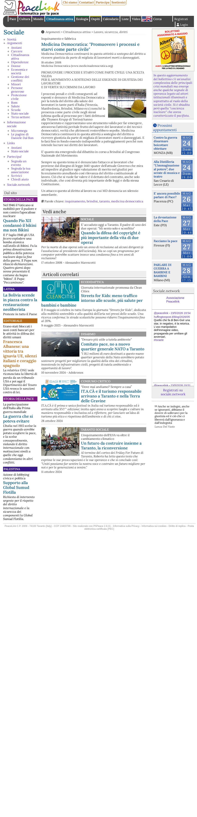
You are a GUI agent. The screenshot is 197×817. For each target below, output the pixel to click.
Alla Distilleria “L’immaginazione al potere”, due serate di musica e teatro (167, 169)
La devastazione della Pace (165, 219)
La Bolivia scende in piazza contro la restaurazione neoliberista (20, 302)
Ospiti (95, 19)
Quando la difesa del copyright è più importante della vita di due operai (110, 237)
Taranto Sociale (95, 429)
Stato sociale (20, 113)
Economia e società (19, 71)
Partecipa (102, 2)
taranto (104, 201)
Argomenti (14, 43)
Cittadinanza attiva (59, 19)
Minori (16, 84)
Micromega (19, 130)
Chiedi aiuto (20, 179)
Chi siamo (70, 2)
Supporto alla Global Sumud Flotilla (16, 487)
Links (11, 143)
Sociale (14, 32)
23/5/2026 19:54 (181, 313)
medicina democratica (127, 201)
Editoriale (13, 321)
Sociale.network (18, 184)
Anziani (16, 47)
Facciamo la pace (166, 241)
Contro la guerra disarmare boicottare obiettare (165, 143)
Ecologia (82, 19)
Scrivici (16, 176)
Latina (9, 289)
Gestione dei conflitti (20, 78)
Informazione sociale (16, 124)
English (147, 19)
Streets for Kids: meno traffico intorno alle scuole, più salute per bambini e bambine (92, 300)
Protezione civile (19, 97)
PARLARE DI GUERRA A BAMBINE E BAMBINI (162, 270)
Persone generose (17, 89)
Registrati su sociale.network (173, 392)
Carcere (17, 51)
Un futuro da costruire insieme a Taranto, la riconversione (111, 445)
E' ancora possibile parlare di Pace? (167, 195)
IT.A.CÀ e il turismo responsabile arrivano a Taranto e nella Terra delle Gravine (111, 396)
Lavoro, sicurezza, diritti (111, 32)
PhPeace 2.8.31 (102, 526)
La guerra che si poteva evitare (18, 419)
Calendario (111, 19)
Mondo (38, 19)
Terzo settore (20, 117)
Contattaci (86, 2)
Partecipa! (14, 156)
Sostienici (118, 2)
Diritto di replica (177, 526)
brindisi (92, 201)
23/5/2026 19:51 (181, 385)
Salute (15, 106)
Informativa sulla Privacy (126, 526)
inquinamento (75, 201)
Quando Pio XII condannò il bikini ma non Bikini (19, 225)
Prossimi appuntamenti (165, 127)
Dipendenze (20, 62)
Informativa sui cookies (154, 526)
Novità (11, 39)
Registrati (181, 19)
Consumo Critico (95, 381)
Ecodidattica (92, 282)
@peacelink (161, 313)
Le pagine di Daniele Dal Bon (22, 136)
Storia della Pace (19, 199)
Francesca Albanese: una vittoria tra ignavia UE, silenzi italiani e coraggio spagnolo (20, 353)
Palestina (12, 469)
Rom (14, 102)
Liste (125, 19)
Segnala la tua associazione (20, 170)
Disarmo (88, 334)
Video (136, 19)
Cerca (157, 19)
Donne (16, 66)
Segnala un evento (19, 163)
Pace (13, 19)
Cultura (24, 19)
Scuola (15, 110)
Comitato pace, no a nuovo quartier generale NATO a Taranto (112, 346)
